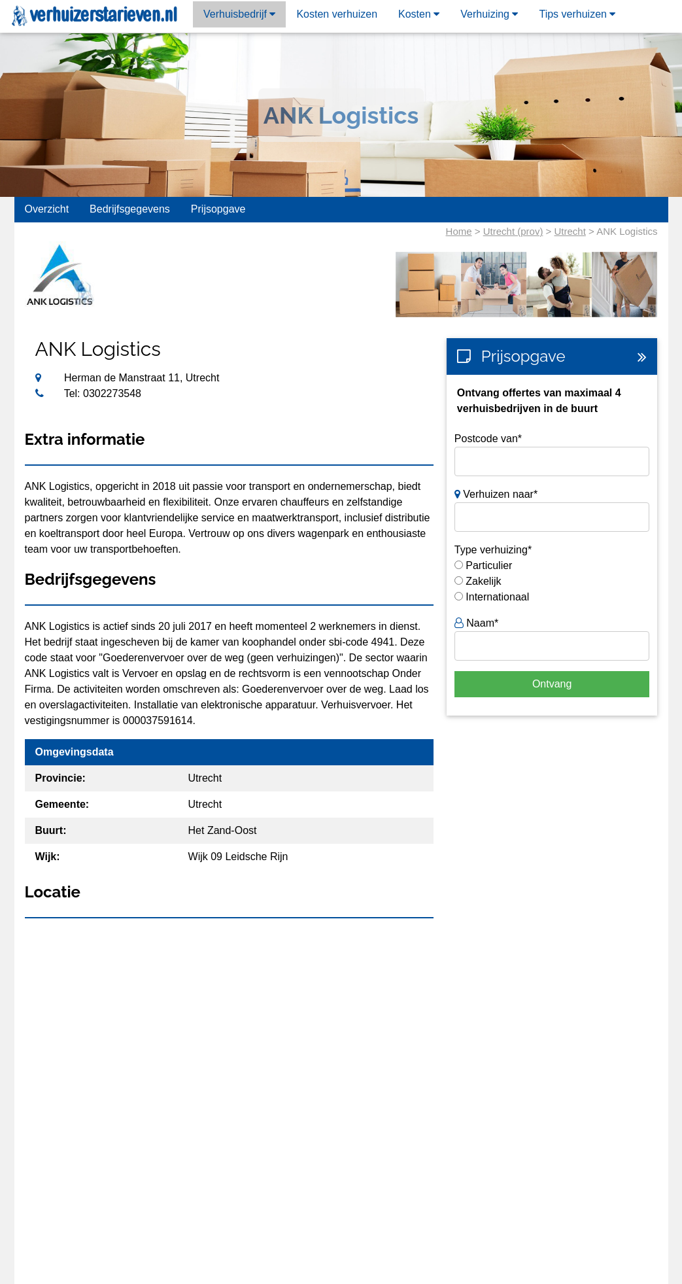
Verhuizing (489, 14)
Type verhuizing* (493, 549)
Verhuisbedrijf (239, 14)
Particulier (489, 565)
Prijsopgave (218, 209)
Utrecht (570, 231)
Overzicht (47, 209)
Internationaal (497, 596)
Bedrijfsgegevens (130, 209)
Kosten (418, 14)
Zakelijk (483, 581)
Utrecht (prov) (513, 231)
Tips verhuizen (577, 14)
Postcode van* (488, 438)
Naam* (476, 623)
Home (459, 231)
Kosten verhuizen (336, 14)
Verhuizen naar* (495, 494)
